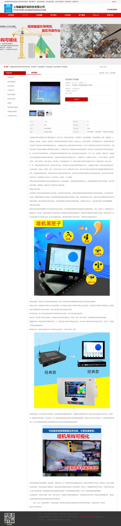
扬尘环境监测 (11, 94)
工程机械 (74, 85)
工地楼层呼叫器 (12, 116)
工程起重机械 (81, 85)
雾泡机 (9, 103)
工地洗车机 (10, 90)
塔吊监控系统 (11, 98)
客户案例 (82, 15)
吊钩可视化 (10, 86)
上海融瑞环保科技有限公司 (87, 517)
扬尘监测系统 (11, 81)
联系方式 (110, 15)
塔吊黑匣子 (10, 77)
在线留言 (76, 99)
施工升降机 (89, 85)
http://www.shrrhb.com (35, 507)
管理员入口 (61, 520)
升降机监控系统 (12, 111)
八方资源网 (49, 520)
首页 (107, 73)
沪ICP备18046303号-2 (72, 517)
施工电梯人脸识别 (12, 107)
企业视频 (39, 15)
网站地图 (68, 520)
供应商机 (25, 15)
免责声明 (55, 520)
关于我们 (53, 15)
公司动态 (68, 15)
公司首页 (11, 15)
